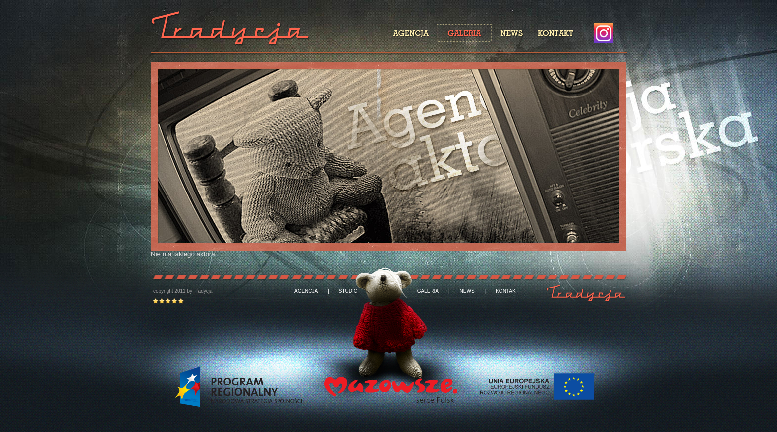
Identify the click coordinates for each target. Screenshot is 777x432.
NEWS (467, 291)
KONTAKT (507, 291)
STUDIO (348, 291)
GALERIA (428, 291)
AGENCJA (306, 291)
